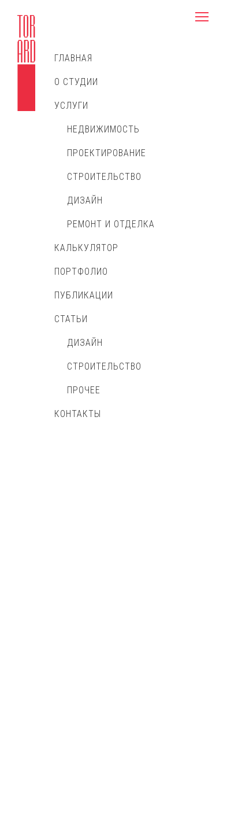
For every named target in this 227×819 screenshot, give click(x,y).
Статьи (71, 318)
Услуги (71, 105)
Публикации (83, 295)
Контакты (77, 413)
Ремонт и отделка (111, 224)
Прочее (84, 390)
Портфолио (81, 271)
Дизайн (85, 200)
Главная (73, 58)
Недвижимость (103, 129)
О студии (76, 81)
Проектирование (106, 152)
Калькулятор (86, 247)
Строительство (104, 176)
